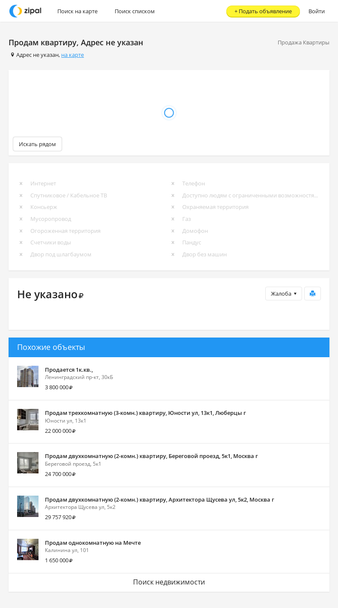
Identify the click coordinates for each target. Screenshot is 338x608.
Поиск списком (135, 11)
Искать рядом (37, 144)
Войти (316, 11)
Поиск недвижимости (169, 582)
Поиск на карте (77, 11)
